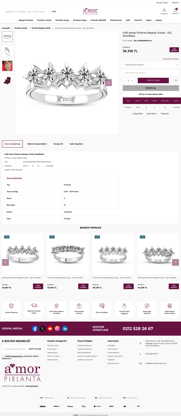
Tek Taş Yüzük (53, 345)
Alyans (159, 20)
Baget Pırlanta (26, 20)
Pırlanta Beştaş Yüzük (41, 28)
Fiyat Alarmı (152, 114)
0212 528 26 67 (138, 328)
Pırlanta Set (116, 20)
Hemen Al (151, 88)
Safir (128, 20)
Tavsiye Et (165, 114)
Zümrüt (138, 20)
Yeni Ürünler (113, 349)
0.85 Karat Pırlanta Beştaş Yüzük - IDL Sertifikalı (157, 278)
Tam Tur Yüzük (53, 356)
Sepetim (111, 360)
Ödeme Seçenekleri (37, 144)
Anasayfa (6, 28)
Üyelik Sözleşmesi (85, 349)
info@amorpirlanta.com (156, 363)
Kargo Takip (162, 2)
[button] (108, 82)
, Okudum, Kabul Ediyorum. (20, 357)
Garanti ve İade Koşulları (87, 356)
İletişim (175, 2)
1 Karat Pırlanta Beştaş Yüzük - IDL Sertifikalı (65, 278)
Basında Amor (113, 363)
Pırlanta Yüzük (44, 20)
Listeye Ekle (138, 114)
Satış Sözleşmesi (84, 352)
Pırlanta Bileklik (98, 20)
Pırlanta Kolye (62, 20)
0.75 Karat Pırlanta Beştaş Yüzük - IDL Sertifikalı (112, 278)
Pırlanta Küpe (80, 20)
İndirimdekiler (113, 352)
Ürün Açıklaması (12, 144)
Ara (54, 11)
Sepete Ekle (153, 80)
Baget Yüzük (52, 360)
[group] (67, 82)
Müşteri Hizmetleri (115, 356)
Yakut (148, 20)
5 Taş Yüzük (52, 349)
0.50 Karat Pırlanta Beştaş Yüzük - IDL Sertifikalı (21, 278)
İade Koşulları (76, 144)
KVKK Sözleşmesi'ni (14, 356)
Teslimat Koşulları (85, 345)
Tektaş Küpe (52, 352)
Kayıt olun (35, 349)
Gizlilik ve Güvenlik (85, 360)
